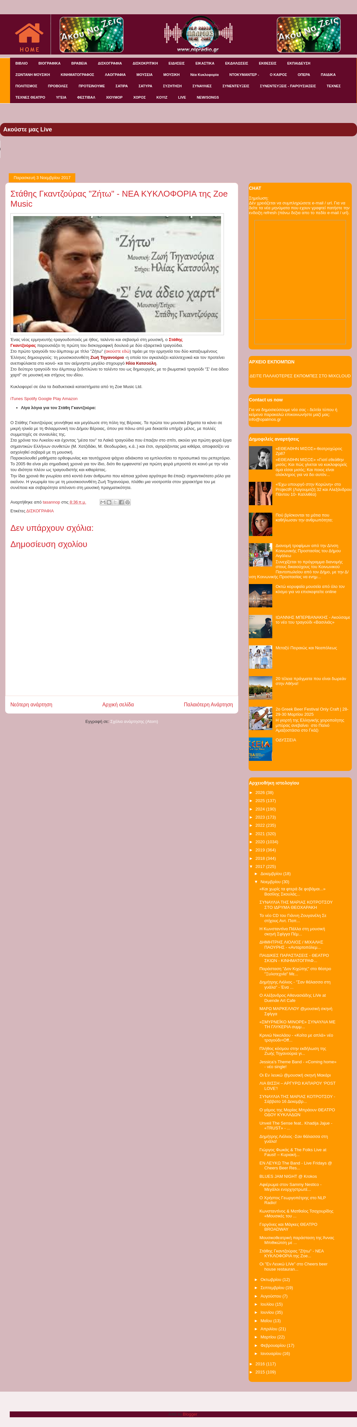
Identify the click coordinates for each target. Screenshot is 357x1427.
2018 (260, 858)
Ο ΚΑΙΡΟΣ (278, 75)
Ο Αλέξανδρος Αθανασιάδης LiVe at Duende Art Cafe (292, 998)
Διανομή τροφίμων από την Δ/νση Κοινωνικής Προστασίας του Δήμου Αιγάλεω (308, 550)
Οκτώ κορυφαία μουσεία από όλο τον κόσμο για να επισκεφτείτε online (310, 589)
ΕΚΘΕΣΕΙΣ (268, 63)
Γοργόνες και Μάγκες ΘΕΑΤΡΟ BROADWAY (288, 1227)
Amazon (70, 398)
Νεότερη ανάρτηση (31, 704)
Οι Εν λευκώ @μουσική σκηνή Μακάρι (295, 1075)
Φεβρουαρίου (274, 1345)
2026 (260, 792)
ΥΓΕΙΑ (61, 97)
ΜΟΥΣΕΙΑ (145, 75)
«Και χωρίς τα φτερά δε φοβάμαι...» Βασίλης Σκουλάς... (292, 891)
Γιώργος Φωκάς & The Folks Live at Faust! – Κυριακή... (292, 1152)
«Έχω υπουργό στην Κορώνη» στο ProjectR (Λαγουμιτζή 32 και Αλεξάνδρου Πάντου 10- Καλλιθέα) (313, 489)
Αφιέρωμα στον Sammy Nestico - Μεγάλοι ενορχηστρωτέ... (290, 1187)
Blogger (190, 1414)
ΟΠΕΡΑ (304, 75)
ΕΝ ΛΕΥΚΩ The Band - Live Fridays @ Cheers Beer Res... (295, 1166)
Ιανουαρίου (272, 1353)
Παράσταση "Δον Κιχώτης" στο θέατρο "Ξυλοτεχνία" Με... (295, 971)
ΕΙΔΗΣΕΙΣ (176, 63)
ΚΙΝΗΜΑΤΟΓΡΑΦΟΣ (77, 75)
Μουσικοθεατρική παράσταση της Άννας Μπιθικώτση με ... (296, 1240)
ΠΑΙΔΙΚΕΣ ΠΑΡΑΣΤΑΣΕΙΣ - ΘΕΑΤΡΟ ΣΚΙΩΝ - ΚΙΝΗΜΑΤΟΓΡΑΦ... (294, 958)
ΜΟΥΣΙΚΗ (171, 75)
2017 (260, 866)
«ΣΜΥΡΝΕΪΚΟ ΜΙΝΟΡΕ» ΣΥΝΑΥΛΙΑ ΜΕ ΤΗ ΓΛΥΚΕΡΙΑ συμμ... (297, 1024)
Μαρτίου (269, 1337)
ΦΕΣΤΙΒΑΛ (86, 97)
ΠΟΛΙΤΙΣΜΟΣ (26, 86)
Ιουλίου (268, 1304)
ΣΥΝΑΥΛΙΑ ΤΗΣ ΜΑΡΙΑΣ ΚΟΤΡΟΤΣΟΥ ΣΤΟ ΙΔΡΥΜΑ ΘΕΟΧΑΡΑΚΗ (295, 905)
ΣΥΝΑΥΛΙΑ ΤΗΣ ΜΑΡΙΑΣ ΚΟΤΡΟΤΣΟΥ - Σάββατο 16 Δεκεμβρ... (297, 1099)
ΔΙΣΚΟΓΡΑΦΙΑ (110, 63)
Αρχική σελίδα (118, 704)
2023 (260, 817)
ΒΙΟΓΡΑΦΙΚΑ (49, 63)
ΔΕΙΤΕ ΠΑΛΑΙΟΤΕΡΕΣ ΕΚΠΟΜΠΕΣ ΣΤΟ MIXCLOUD (300, 375)
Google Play (49, 398)
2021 (260, 833)
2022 (260, 825)
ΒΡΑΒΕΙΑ (79, 63)
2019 (260, 850)
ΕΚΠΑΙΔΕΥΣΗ (298, 63)
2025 (260, 800)
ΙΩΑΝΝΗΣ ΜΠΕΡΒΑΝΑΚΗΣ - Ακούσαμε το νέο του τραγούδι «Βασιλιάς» (313, 620)
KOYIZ (161, 97)
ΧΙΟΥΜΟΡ (114, 97)
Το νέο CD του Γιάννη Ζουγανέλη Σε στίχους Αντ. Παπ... (292, 918)
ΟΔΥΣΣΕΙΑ (286, 740)
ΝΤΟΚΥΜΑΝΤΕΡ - (244, 75)
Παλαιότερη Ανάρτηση (208, 704)
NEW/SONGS (208, 97)
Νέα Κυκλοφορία (205, 75)
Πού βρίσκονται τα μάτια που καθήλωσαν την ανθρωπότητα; (304, 518)
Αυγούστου (272, 1296)
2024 (260, 809)
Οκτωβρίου (271, 1279)
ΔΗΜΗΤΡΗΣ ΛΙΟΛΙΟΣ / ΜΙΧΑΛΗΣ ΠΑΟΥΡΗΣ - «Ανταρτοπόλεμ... (291, 945)
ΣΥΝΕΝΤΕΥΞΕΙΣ (235, 86)
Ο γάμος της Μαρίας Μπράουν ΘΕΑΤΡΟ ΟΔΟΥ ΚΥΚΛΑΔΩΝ (297, 1112)
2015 (260, 1372)
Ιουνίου (268, 1312)
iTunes (16, 398)
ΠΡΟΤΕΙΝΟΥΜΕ (92, 86)
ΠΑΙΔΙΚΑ (328, 75)
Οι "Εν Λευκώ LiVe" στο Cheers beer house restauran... (293, 1267)
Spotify (30, 398)
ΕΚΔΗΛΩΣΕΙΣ (236, 63)
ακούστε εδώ (117, 351)
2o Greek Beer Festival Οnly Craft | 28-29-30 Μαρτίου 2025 (312, 712)
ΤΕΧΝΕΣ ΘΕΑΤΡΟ (30, 97)
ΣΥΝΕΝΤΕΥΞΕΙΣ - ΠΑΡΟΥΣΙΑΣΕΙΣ (288, 86)
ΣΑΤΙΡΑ (122, 86)
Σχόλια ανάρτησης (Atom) (134, 721)
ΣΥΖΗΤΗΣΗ (172, 86)
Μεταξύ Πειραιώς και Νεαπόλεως (306, 647)
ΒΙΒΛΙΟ (22, 63)
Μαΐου (267, 1320)
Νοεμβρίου (271, 881)
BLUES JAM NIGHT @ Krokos (288, 1176)
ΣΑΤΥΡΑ (145, 86)
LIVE (182, 97)
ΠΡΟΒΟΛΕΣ (58, 86)
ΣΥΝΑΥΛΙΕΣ (202, 86)
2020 (260, 841)
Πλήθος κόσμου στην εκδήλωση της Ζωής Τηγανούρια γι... (292, 1051)
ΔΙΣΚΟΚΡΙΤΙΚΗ (145, 63)
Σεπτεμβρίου (273, 1287)
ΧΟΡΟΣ (139, 97)
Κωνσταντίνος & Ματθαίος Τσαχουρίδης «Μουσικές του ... (296, 1214)
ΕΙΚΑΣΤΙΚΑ (205, 63)
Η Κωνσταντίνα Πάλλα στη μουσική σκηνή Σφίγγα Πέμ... (292, 931)
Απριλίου (269, 1328)
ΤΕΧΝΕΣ (334, 86)
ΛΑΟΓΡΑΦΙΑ (115, 75)
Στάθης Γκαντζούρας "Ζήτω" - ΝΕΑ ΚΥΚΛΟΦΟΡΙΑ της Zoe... (291, 1254)
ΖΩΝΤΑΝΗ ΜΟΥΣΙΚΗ (33, 75)
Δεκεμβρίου (272, 873)
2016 (260, 1363)
